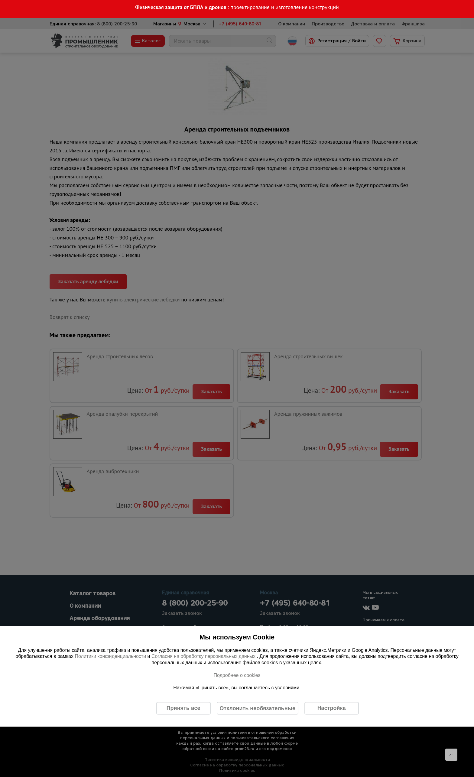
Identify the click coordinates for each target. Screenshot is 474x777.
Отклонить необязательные (257, 708)
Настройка (331, 708)
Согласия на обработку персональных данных (204, 656)
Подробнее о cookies (236, 675)
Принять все (183, 708)
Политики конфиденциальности (110, 656)
